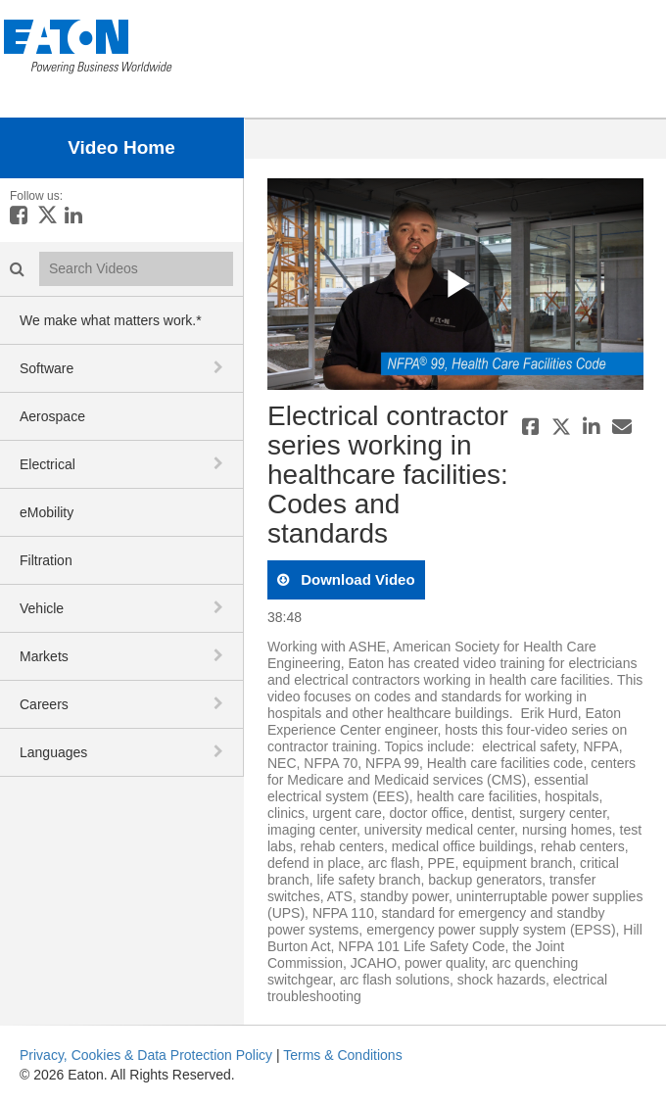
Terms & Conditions (342, 1055)
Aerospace (52, 416)
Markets (44, 656)
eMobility (46, 512)
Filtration (46, 560)
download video (356, 579)
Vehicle (42, 608)
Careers (44, 704)
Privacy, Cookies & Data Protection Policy (146, 1055)
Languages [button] (53, 752)
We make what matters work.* (111, 320)
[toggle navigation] (220, 367)
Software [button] (46, 368)
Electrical (47, 464)
